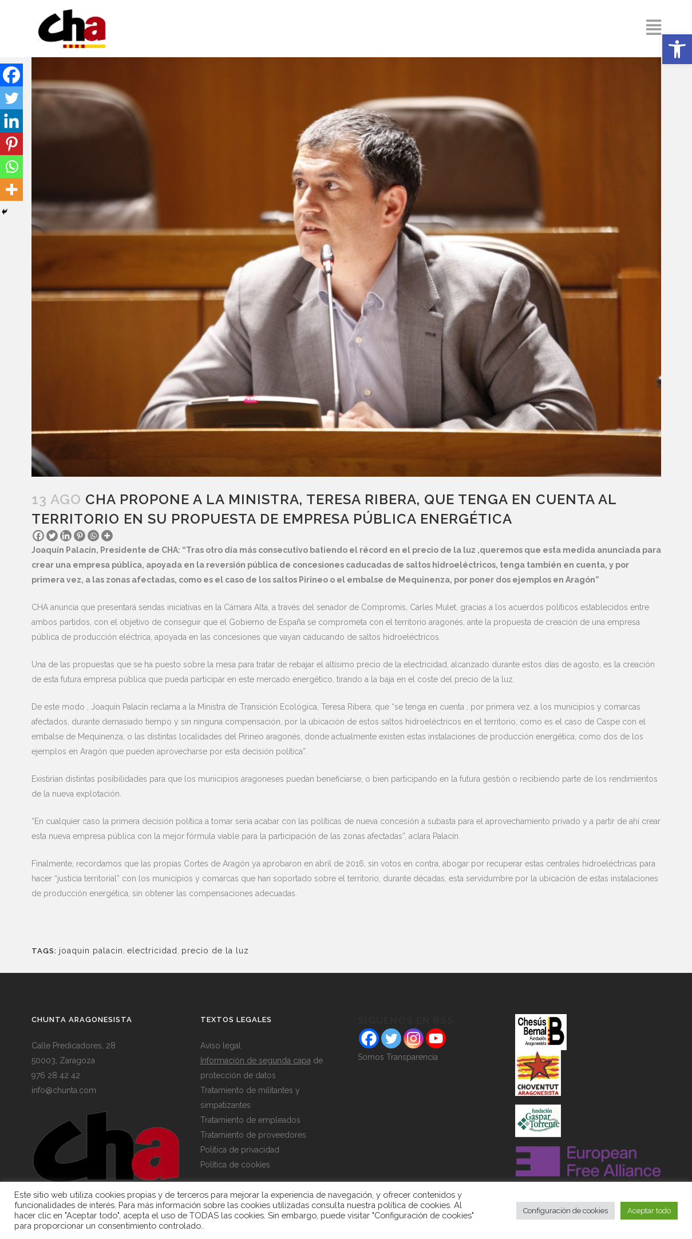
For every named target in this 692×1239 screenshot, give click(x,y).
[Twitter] (52, 535)
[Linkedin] (66, 535)
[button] (677, 49)
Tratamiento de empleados (250, 1120)
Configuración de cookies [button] (565, 1210)
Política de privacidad (239, 1149)
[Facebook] (38, 535)
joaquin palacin (91, 950)
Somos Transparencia (398, 1057)
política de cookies (414, 1205)
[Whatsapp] (93, 535)
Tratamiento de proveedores (253, 1134)
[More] (107, 535)
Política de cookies (235, 1164)
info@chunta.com (63, 1090)
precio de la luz (215, 950)
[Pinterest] (79, 535)
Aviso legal (220, 1045)
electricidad (152, 950)
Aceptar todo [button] (649, 1210)
